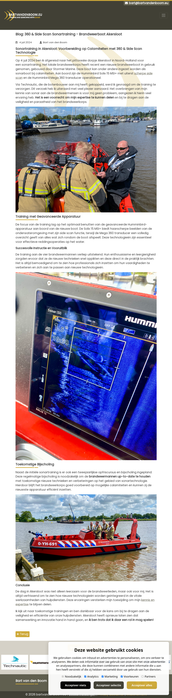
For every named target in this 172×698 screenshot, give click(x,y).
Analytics (91, 676)
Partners (148, 676)
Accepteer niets (75, 685)
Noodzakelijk (71, 676)
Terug (22, 634)
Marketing (110, 676)
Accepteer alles (142, 685)
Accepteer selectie (108, 685)
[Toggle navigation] (163, 15)
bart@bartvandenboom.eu (146, 3)
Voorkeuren (130, 676)
